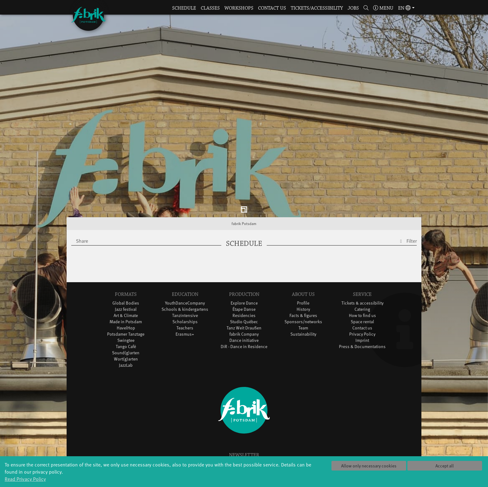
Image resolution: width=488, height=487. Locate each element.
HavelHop (126, 310)
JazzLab (126, 348)
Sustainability (303, 316)
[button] (366, 8)
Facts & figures (303, 298)
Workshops (238, 8)
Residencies (244, 298)
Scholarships (185, 304)
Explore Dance (244, 285)
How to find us (362, 298)
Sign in (244, 448)
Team (303, 310)
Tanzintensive (185, 298)
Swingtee (125, 323)
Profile (303, 285)
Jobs (353, 8)
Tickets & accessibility (362, 285)
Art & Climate (126, 298)
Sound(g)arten (125, 335)
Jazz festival (126, 292)
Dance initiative (244, 323)
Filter (411, 223)
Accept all (444, 466)
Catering (362, 292)
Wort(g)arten (126, 341)
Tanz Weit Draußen (244, 310)
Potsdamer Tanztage (125, 316)
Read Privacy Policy (25, 478)
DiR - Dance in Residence (244, 329)
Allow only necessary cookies (368, 466)
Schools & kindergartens (185, 292)
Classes (210, 8)
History (303, 292)
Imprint (362, 323)
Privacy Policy (362, 316)
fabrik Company (244, 316)
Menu (383, 8)
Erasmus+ (185, 316)
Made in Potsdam (126, 304)
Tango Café (126, 329)
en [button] (404, 8)
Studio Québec (244, 304)
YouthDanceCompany (185, 285)
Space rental (362, 304)
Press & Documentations (362, 329)
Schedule (184, 8)
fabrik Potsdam (244, 206)
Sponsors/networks (303, 304)
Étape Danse (244, 292)
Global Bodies (125, 285)
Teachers (184, 310)
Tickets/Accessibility (317, 8)
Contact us (272, 8)
